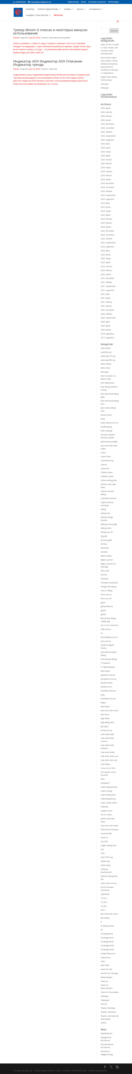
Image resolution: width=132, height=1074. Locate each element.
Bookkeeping (106, 426)
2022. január (106, 274)
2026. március (106, 112)
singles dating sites (108, 845)
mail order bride (107, 734)
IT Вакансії (105, 663)
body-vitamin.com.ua (109, 423)
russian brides (106, 833)
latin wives (105, 714)
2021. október (106, 282)
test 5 (103, 910)
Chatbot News (107, 472)
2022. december (107, 231)
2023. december (107, 183)
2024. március (106, 171)
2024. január (106, 179)
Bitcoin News (106, 415)
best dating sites (107, 383)
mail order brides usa (109, 756)
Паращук (104, 996)
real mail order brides (109, 825)
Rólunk (83, 2)
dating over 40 (107, 532)
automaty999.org (108, 360)
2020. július (105, 322)
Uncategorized (107, 933)
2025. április (105, 155)
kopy (103, 694)
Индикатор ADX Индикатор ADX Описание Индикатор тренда (47, 63)
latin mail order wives (109, 710)
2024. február (106, 175)
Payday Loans (106, 810)
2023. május (106, 211)
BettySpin (105, 88)
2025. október (106, 132)
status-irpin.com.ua (109, 883)
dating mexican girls (109, 524)
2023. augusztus (107, 199)
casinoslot (105, 468)
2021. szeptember (108, 286)
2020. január (106, 329)
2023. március (106, 219)
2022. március (106, 266)
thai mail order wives (109, 914)
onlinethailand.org (108, 799)
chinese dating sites (109, 480)
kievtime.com (106, 687)
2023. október (106, 191)
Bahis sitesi (105, 368)
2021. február (106, 306)
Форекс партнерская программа (56, 37)
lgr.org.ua (104, 726)
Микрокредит (107, 977)
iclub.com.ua (106, 629)
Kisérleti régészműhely (48, 9)
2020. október (106, 314)
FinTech (104, 574)
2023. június (106, 207)
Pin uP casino (106, 814)
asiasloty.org (106, 352)
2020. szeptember (108, 318)
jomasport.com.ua (108, 679)
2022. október (106, 238)
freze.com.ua (106, 594)
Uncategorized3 (107, 945)
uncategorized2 (107, 941)
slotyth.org (105, 861)
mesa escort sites (108, 768)
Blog (103, 419)
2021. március (106, 302)
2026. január (106, 120)
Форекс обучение (49, 69)
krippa (103, 702)
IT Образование (108, 667)
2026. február (106, 116)
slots (103, 853)
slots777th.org (107, 857)
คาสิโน (103, 1023)
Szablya (67, 9)
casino (103, 452)
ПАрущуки (105, 1000)
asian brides (106, 348)
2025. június (106, 147)
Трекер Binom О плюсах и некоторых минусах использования (50, 31)
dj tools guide (106, 540)
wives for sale (106, 969)
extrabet (104, 552)
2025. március (106, 159)
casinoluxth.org (107, 460)
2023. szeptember (108, 195)
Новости (104, 981)
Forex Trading (106, 590)
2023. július (105, 203)
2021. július (105, 294)
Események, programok (97, 2)
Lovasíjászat (94, 9)
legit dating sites (107, 722)
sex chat (104, 841)
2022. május (106, 258)
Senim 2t (104, 837)
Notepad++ (105, 783)
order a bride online (109, 803)
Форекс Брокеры (108, 1008)
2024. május (106, 167)
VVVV (103, 961)
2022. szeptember (108, 242)
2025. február (106, 163)
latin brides (105, 706)
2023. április (105, 215)
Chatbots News (107, 476)
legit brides (105, 718)
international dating (109, 659)
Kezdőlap (30, 9)
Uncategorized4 (107, 949)
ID (102, 633)
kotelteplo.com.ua (108, 698)
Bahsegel (104, 372)
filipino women (107, 560)
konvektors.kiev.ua (108, 690)
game (103, 602)
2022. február (106, 270)
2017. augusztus (107, 337)
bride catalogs (106, 430)
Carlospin (104, 84)
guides (103, 614)
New (103, 779)
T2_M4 (103, 906)
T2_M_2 (104, 898)
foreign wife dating (108, 586)
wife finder (105, 965)
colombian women (108, 498)
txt (102, 929)
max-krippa (105, 764)
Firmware (105, 578)
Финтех (104, 1004)
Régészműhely (73, 2)
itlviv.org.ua (105, 671)
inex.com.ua (106, 641)
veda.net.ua (105, 957)
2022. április (105, 262)
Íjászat (80, 9)
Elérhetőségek (113, 2)
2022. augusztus (107, 246)
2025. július (105, 143)
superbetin (105, 894)
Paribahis (104, 807)
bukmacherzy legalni (109, 441)
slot (102, 849)
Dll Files (104, 544)
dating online (106, 528)
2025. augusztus (107, 140)
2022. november (107, 235)
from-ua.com (106, 598)
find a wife (105, 571)
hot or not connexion (109, 625)
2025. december (107, 124)
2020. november (107, 310)
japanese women (108, 675)
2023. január (106, 227)
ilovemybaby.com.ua (109, 637)
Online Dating (106, 791)
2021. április (105, 298)
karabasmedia (106, 683)
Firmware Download (109, 582)
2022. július (105, 250)
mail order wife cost (109, 760)
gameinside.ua (107, 606)
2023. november (107, 187)
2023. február (106, 223)
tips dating (105, 918)
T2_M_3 (104, 902)
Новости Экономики (109, 992)
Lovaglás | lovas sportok (37, 15)
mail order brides (108, 752)
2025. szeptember (108, 136)
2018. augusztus (107, 333)
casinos (104, 464)
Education (105, 548)
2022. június (106, 254)
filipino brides (106, 556)
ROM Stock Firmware (109, 829)
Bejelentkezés (106, 1033)
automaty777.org (108, 356)
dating (103, 509)
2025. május (106, 151)
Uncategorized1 (107, 937)
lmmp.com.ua (106, 730)
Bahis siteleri (106, 364)
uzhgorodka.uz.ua (108, 953)
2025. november (107, 128)
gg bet (103, 610)
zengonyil (23, 37)
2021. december (107, 278)
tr (101, 922)
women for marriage (109, 973)
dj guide (104, 536)
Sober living (105, 865)
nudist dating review (109, 787)
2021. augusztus (107, 290)
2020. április (105, 326)
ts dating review (107, 926)
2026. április (105, 108)
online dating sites (108, 795)
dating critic (105, 513)
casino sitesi (106, 456)
